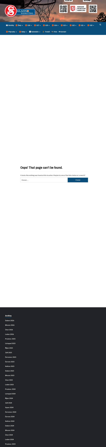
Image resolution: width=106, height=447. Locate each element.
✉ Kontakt (62, 32)
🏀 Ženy (19, 25)
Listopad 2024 (10, 394)
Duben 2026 (9, 320)
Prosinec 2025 (10, 339)
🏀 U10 (91, 25)
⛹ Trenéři (46, 32)
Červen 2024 (10, 416)
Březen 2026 (9, 325)
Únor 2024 (9, 435)
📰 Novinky (10, 25)
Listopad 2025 (10, 343)
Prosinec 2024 (10, 389)
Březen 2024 (9, 430)
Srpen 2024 (9, 407)
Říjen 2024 (9, 398)
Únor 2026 (9, 330)
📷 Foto (54, 32)
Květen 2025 (9, 366)
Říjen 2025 (9, 348)
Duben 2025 (9, 371)
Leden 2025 (9, 384)
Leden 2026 (9, 334)
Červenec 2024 (10, 412)
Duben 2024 (9, 426)
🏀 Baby (23, 32)
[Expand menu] (22, 25)
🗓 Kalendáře (35, 32)
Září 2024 (8, 403)
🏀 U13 (64, 25)
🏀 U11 (82, 25)
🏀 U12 (73, 25)
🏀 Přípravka (11, 32)
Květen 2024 (9, 421)
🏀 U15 (46, 25)
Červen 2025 (10, 362)
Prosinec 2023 (10, 444)
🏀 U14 (55, 25)
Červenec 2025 (10, 357)
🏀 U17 (37, 25)
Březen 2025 (9, 375)
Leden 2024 (9, 439)
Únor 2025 (9, 380)
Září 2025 (8, 352)
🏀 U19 (28, 25)
